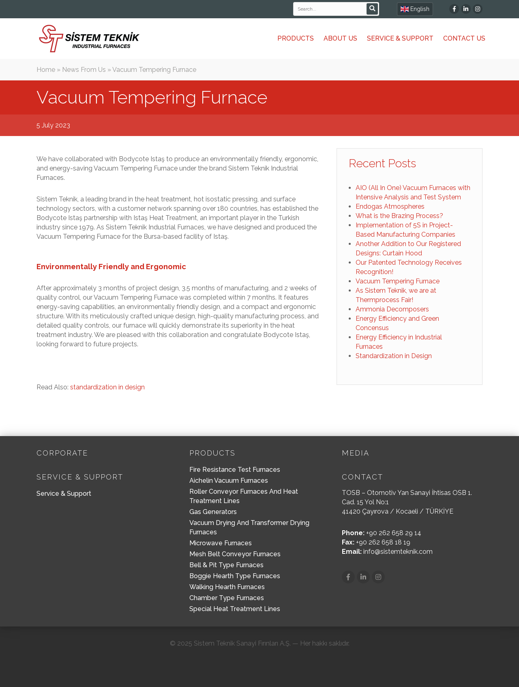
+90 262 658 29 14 (393, 533)
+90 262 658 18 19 (383, 542)
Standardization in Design (394, 356)
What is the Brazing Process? (399, 216)
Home (45, 69)
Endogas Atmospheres (390, 206)
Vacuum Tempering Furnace (398, 281)
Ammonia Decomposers (392, 309)
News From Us (84, 69)
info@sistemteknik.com (398, 551)
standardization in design (107, 387)
